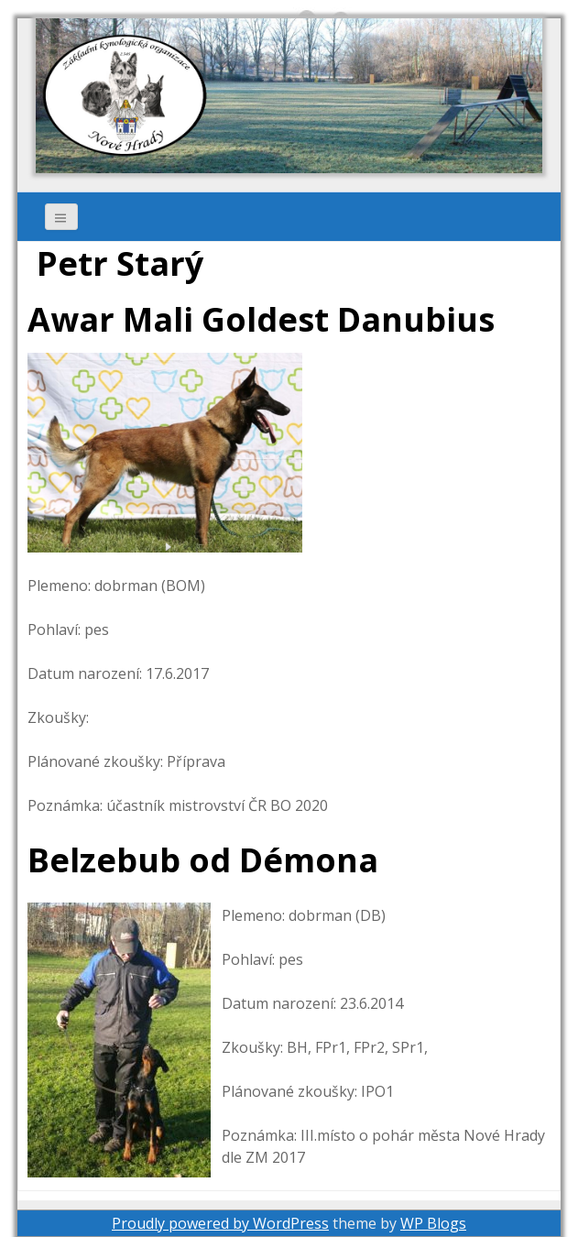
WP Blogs (433, 1223)
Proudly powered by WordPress (220, 1223)
